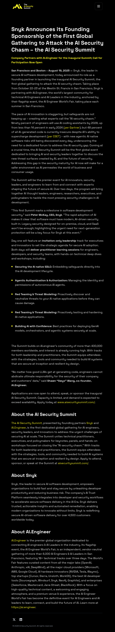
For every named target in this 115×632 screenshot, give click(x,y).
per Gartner (71, 127)
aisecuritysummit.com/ (73, 463)
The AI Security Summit (26, 423)
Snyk (89, 423)
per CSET (53, 136)
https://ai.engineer (23, 607)
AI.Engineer (18, 427)
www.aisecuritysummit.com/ (76, 402)
